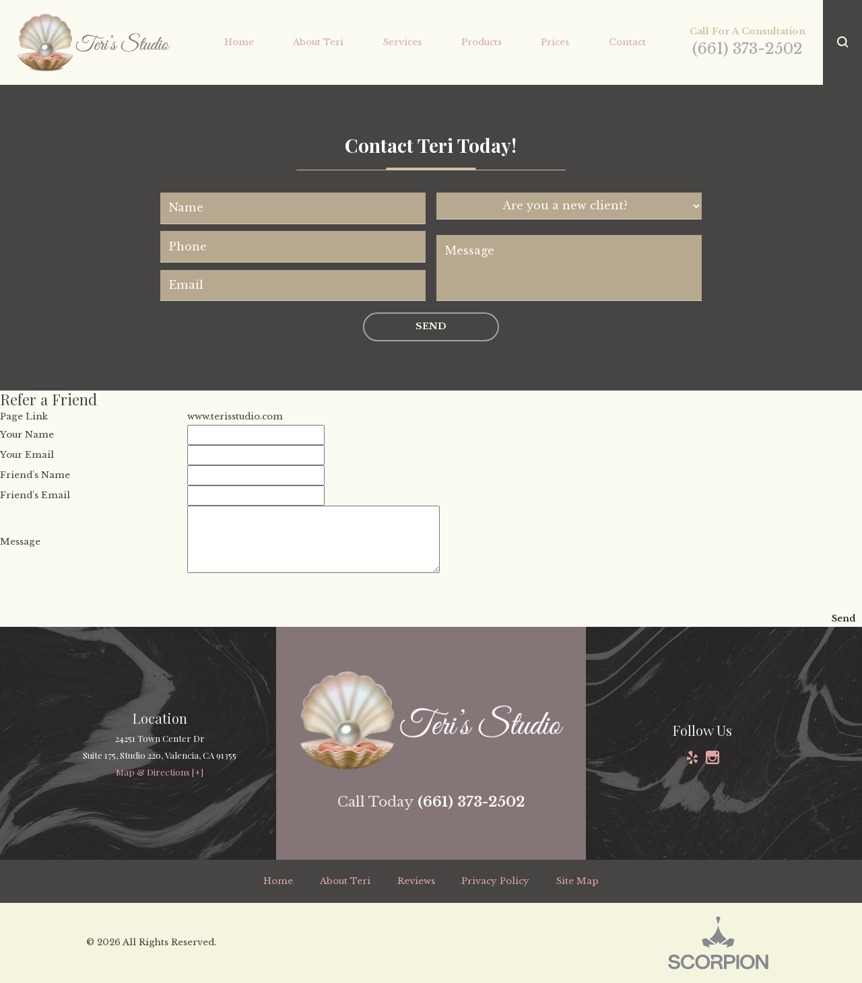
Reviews (416, 881)
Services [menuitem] (402, 42)
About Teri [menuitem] (318, 42)
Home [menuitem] (239, 42)
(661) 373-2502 (747, 48)
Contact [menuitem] (627, 42)
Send (431, 326)
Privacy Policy (495, 881)
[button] (842, 42)
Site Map (577, 881)
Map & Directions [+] (159, 772)
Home (278, 881)
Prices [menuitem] (555, 42)
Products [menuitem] (481, 42)
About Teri (345, 881)
